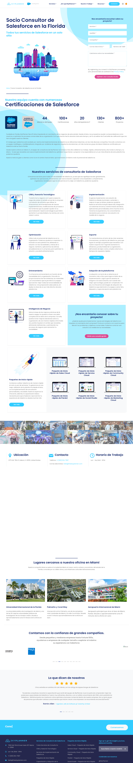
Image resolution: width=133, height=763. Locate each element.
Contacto (114, 4)
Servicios (52, 4)
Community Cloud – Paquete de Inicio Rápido (81, 753)
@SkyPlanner (103, 761)
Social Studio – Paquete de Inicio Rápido (81, 762)
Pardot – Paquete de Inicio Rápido (79, 758)
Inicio (8, 88)
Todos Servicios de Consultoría (47, 745)
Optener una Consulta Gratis (107, 77)
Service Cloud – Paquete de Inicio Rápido (82, 749)
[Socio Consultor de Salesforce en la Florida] (36, 62)
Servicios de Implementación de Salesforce (47, 753)
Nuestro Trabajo (86, 4)
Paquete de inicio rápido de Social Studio (86, 397)
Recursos (101, 4)
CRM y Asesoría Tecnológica (46, 749)
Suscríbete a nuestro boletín (111, 749)
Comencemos (117, 727)
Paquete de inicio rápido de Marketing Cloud (113, 398)
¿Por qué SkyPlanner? (68, 4)
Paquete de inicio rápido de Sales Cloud (60, 372)
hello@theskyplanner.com (73, 464)
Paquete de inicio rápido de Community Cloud (113, 373)
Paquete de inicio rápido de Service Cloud (86, 373)
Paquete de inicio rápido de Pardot (60, 397)
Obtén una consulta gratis (96, 336)
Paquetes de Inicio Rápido (45, 758)
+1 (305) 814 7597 (62, 460)
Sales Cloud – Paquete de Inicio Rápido (81, 745)
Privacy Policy (119, 72)
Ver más (36, 222)
